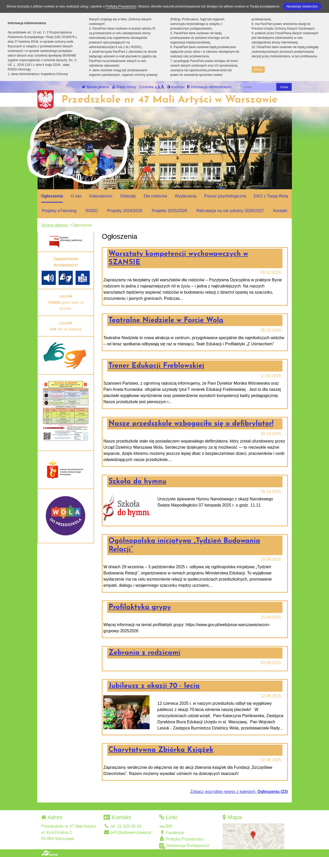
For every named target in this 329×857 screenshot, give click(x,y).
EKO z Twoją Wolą (271, 196)
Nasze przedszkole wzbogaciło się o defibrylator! (190, 423)
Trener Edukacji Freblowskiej (156, 365)
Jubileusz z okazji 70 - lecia (154, 686)
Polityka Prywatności (181, 838)
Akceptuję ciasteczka (301, 6)
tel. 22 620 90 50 (122, 826)
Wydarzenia (185, 196)
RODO (92, 211)
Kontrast (176, 87)
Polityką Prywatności (121, 6)
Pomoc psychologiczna (225, 196)
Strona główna (95, 87)
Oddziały (128, 196)
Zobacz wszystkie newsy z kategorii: (239, 791)
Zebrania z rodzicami (144, 652)
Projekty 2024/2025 (125, 211)
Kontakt (280, 211)
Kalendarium (100, 196)
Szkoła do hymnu (137, 481)
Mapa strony (124, 87)
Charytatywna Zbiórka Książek (160, 750)
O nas (76, 196)
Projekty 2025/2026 (169, 211)
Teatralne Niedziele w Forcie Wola (165, 320)
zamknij (258, 69)
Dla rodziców (155, 196)
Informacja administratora (209, 87)
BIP (166, 826)
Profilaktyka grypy (139, 607)
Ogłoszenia (52, 196)
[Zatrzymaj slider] (78, 178)
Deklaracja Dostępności (184, 846)
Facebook (171, 832)
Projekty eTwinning (59, 211)
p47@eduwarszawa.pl (127, 832)
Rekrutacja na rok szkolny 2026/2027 (230, 211)
